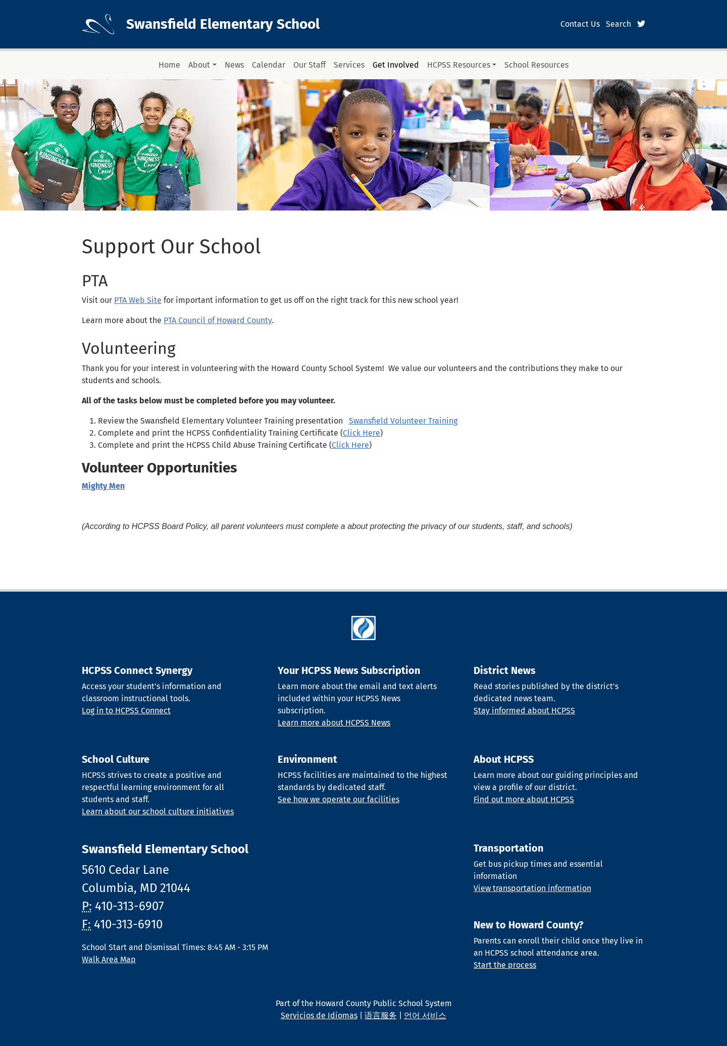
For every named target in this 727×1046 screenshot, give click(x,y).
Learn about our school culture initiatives (158, 811)
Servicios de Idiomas (319, 1015)
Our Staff (309, 65)
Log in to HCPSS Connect (126, 710)
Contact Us (580, 24)
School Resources (536, 65)
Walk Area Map (109, 959)
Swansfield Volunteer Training (403, 421)
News (234, 65)
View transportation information (532, 888)
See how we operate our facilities (338, 799)
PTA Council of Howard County (218, 320)
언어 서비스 (425, 1015)
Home (169, 65)
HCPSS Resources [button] (458, 65)
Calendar (268, 65)
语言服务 (381, 1015)
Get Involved (396, 65)
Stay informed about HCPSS (524, 710)
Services (349, 65)
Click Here (361, 433)
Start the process (505, 965)
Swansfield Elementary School (223, 24)
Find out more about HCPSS (524, 799)
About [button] (199, 65)
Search (618, 24)
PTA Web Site (138, 300)
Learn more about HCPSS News (334, 722)
